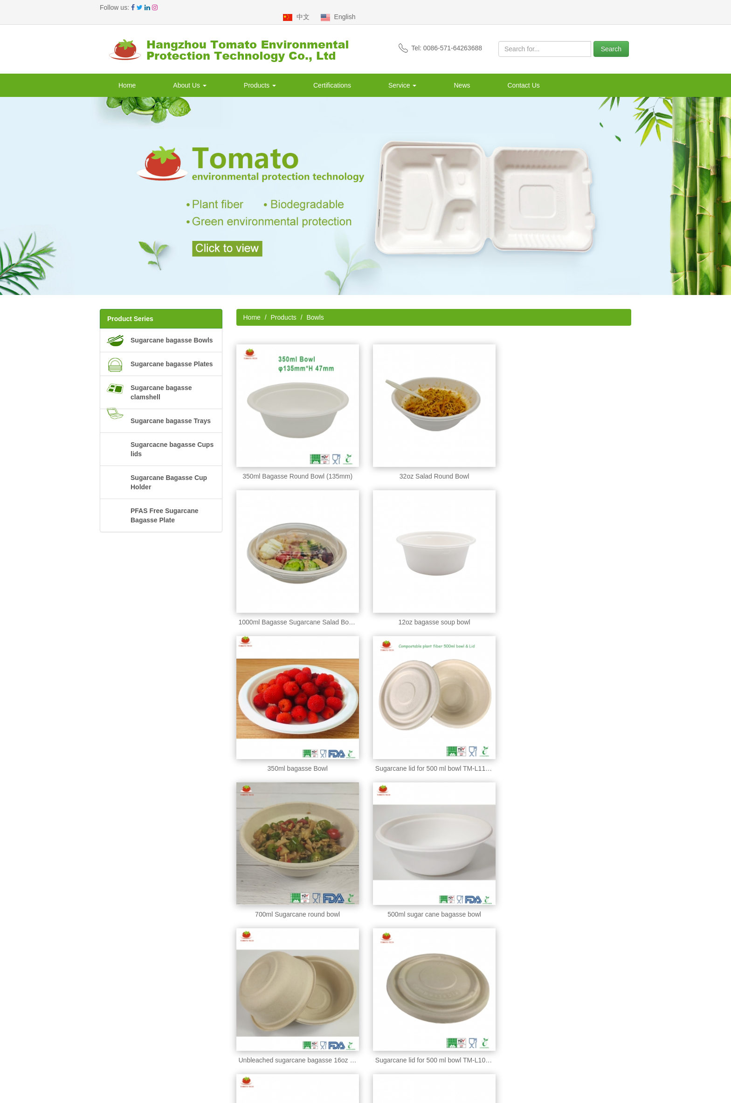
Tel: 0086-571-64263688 (440, 38)
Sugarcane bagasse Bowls (172, 331)
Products (260, 76)
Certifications (332, 76)
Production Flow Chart (132, 1031)
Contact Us (524, 76)
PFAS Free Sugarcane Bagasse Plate (165, 506)
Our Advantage (121, 1008)
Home (127, 76)
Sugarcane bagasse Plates (172, 354)
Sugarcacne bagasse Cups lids (172, 440)
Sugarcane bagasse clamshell (161, 383)
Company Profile (124, 996)
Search (611, 39)
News (462, 76)
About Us (189, 76)
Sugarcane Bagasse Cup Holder (169, 473)
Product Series (130, 309)
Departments (118, 1020)
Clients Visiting (121, 1043)
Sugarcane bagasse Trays (171, 411)
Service (402, 76)
